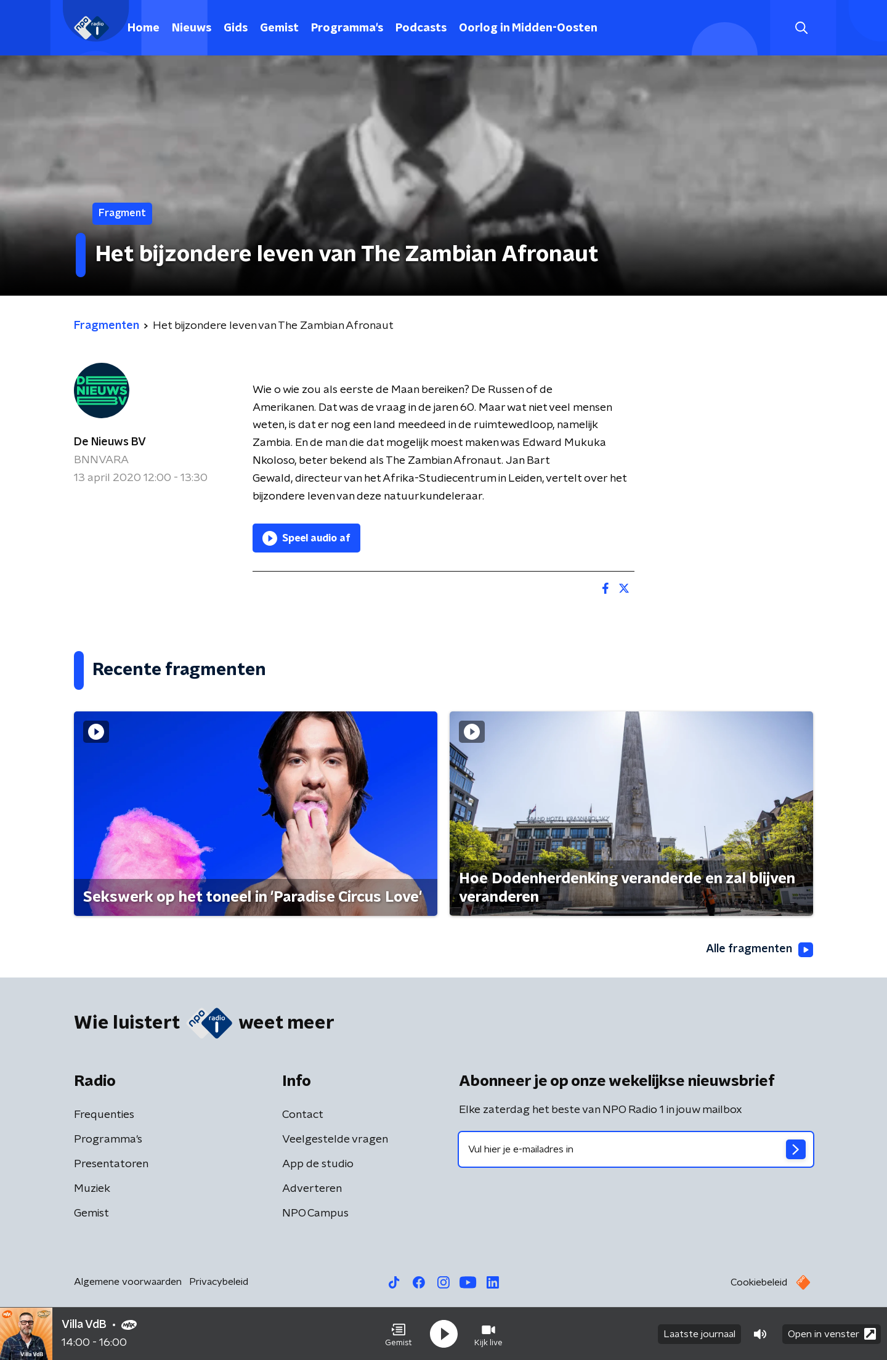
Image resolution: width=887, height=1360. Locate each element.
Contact (302, 1114)
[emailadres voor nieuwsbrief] (636, 1149)
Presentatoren (111, 1164)
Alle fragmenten (759, 949)
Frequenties (104, 1114)
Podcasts (421, 28)
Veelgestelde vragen (335, 1139)
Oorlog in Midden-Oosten (528, 28)
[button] (398, 1334)
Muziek (92, 1188)
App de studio (318, 1164)
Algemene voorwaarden (128, 1282)
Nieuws (191, 28)
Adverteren (312, 1188)
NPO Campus (315, 1213)
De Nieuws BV (110, 442)
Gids (236, 28)
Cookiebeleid (759, 1282)
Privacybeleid (218, 1282)
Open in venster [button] (832, 1334)
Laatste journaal (699, 1334)
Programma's (347, 28)
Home (144, 28)
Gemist (279, 28)
